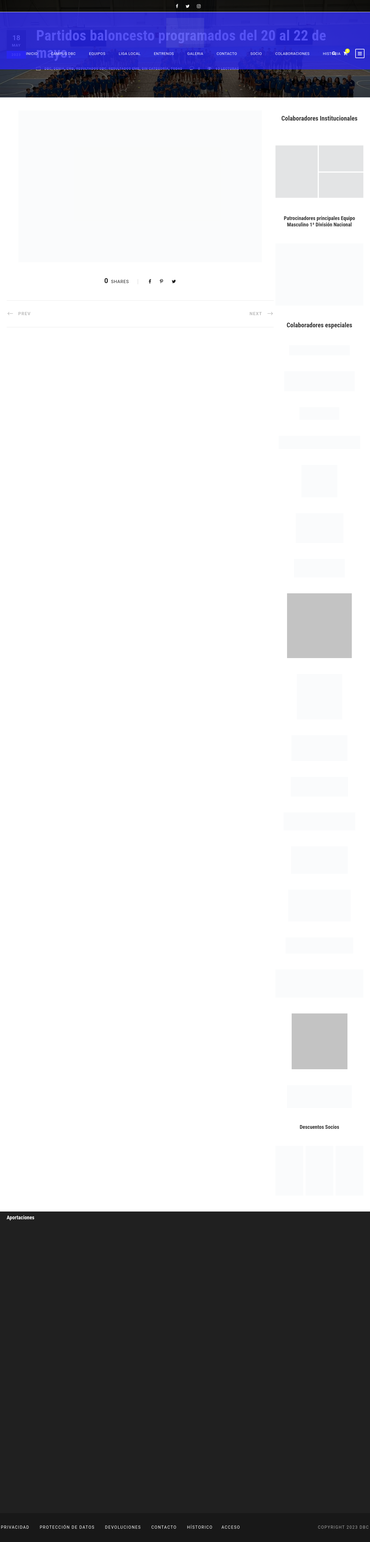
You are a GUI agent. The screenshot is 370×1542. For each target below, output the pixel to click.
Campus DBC (63, 53)
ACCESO (230, 1527)
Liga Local (130, 53)
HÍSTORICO (200, 1527)
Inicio (32, 53)
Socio (256, 53)
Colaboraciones (292, 53)
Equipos (97, 53)
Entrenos (164, 53)
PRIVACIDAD (15, 1527)
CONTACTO (164, 1527)
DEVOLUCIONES (123, 1527)
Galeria (195, 53)
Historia (332, 53)
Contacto (227, 53)
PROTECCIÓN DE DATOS (67, 1527)
